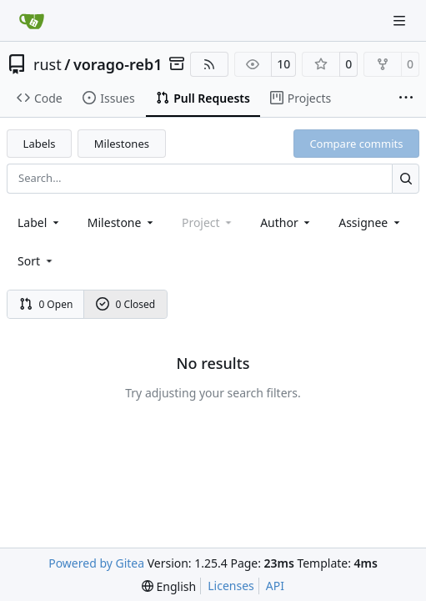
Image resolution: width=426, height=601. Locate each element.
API (275, 585)
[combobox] (40, 222)
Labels (39, 143)
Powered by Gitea (96, 563)
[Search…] (405, 178)
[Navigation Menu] (401, 20)
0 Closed (126, 304)
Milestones (121, 143)
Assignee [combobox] (370, 222)
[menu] (36, 261)
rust (47, 64)
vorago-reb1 (118, 64)
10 (283, 64)
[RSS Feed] (209, 64)
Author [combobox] (286, 222)
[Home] (31, 21)
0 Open (46, 304)
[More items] (406, 98)
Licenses (231, 585)
